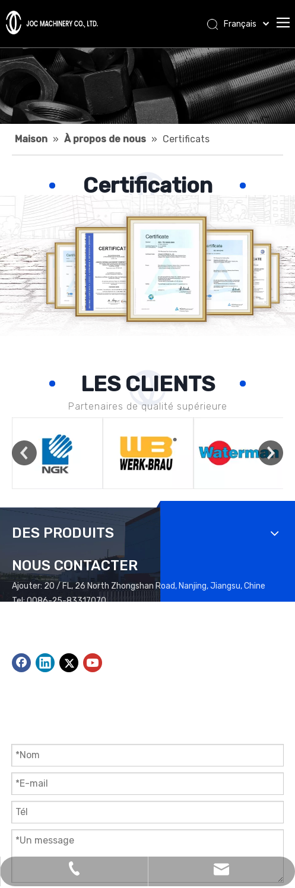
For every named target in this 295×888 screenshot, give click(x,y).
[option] (57, 453)
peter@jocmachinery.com (88, 630)
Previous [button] (24, 452)
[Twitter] (68, 662)
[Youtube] (92, 662)
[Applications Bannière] (147, 85)
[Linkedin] (45, 662)
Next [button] (270, 452)
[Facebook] (21, 662)
